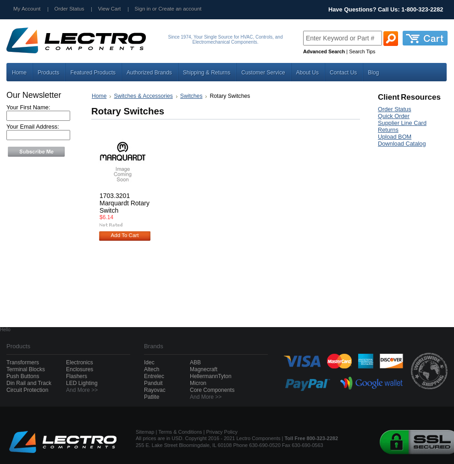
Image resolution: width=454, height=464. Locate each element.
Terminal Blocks (25, 369)
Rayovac (155, 390)
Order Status (69, 8)
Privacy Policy (222, 432)
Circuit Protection (27, 390)
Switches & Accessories (143, 96)
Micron (198, 383)
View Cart (109, 8)
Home (99, 96)
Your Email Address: (32, 126)
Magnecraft (203, 369)
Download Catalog (402, 143)
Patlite (151, 397)
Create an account (179, 8)
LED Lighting (82, 383)
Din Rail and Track (28, 383)
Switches (191, 96)
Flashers (76, 376)
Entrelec (154, 376)
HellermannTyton (211, 376)
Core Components (212, 390)
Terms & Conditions (180, 432)
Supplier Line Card (402, 122)
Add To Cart (125, 235)
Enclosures (79, 369)
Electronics (79, 362)
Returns (388, 129)
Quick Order (394, 116)
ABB (195, 362)
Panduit (153, 383)
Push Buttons (22, 376)
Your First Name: (28, 107)
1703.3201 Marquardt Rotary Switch (124, 203)
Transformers (22, 362)
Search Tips (362, 51)
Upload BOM (394, 136)
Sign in (143, 8)
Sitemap (145, 432)
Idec (149, 362)
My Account (27, 8)
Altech (151, 369)
